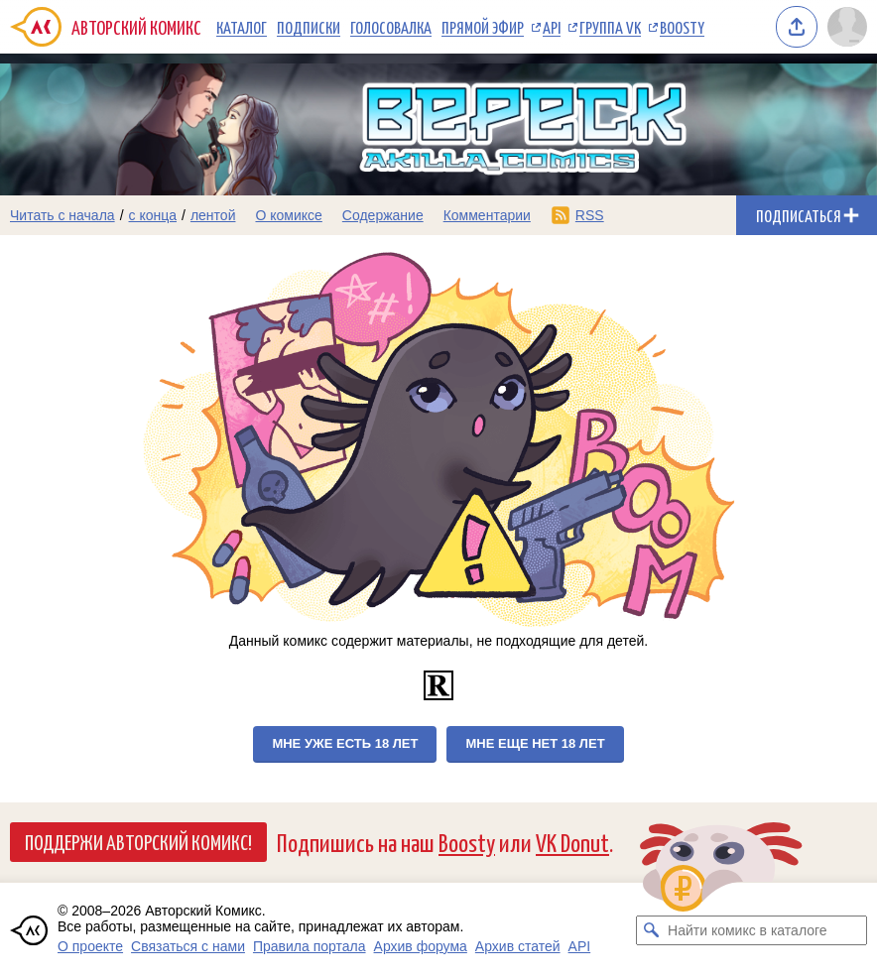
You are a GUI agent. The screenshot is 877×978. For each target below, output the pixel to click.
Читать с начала (62, 215)
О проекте (90, 946)
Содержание (383, 215)
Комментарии (487, 215)
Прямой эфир (482, 27)
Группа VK (610, 27)
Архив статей (518, 946)
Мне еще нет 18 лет (534, 743)
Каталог (241, 27)
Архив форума (420, 946)
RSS (589, 215)
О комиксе (288, 215)
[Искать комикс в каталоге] (651, 930)
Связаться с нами (188, 946)
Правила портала (309, 946)
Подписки (308, 27)
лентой (213, 215)
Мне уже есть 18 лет (345, 743)
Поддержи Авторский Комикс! (138, 841)
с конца (153, 215)
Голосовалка (391, 27)
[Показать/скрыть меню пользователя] (847, 27)
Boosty (682, 27)
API (552, 27)
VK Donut (572, 841)
